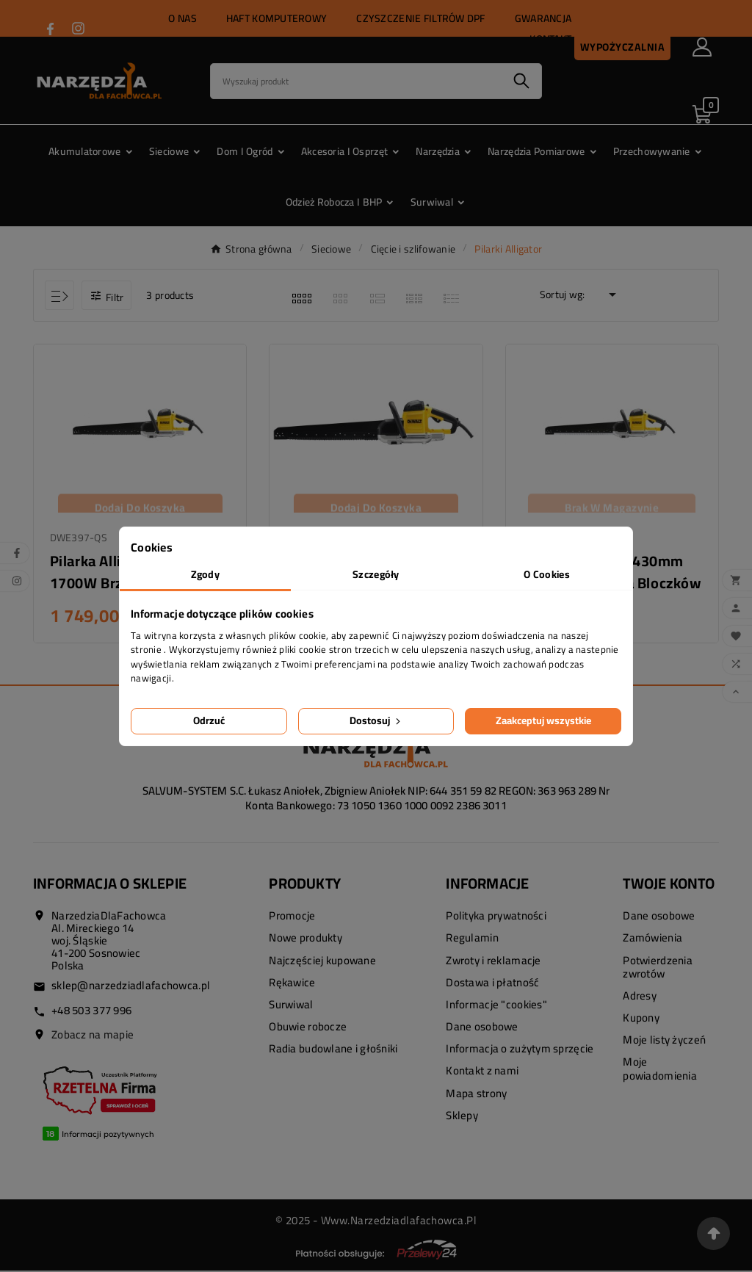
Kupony (641, 1019)
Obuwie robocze (308, 1027)
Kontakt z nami (482, 1072)
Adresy (640, 997)
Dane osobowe (482, 1027)
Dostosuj (376, 720)
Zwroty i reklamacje (493, 961)
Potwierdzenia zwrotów (658, 968)
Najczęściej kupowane (322, 961)
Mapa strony (476, 1094)
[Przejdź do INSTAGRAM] (78, 28)
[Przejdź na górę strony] (713, 1233)
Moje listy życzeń (664, 1041)
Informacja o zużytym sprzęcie (519, 1050)
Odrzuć (209, 720)
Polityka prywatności (496, 917)
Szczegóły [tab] (376, 574)
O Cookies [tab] (547, 574)
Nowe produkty (305, 939)
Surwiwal (291, 1005)
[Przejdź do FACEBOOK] (50, 29)
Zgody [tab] (205, 574)
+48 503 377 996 (91, 1011)
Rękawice (292, 983)
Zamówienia (652, 939)
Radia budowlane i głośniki (333, 1050)
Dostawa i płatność (492, 983)
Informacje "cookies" (496, 1005)
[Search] (356, 81)
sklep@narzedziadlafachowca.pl (130, 987)
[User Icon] (702, 47)
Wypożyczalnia (622, 47)
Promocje (292, 917)
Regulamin (472, 939)
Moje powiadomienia (660, 1070)
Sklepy (462, 1116)
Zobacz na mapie (92, 1036)
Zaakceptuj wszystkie (543, 720)
